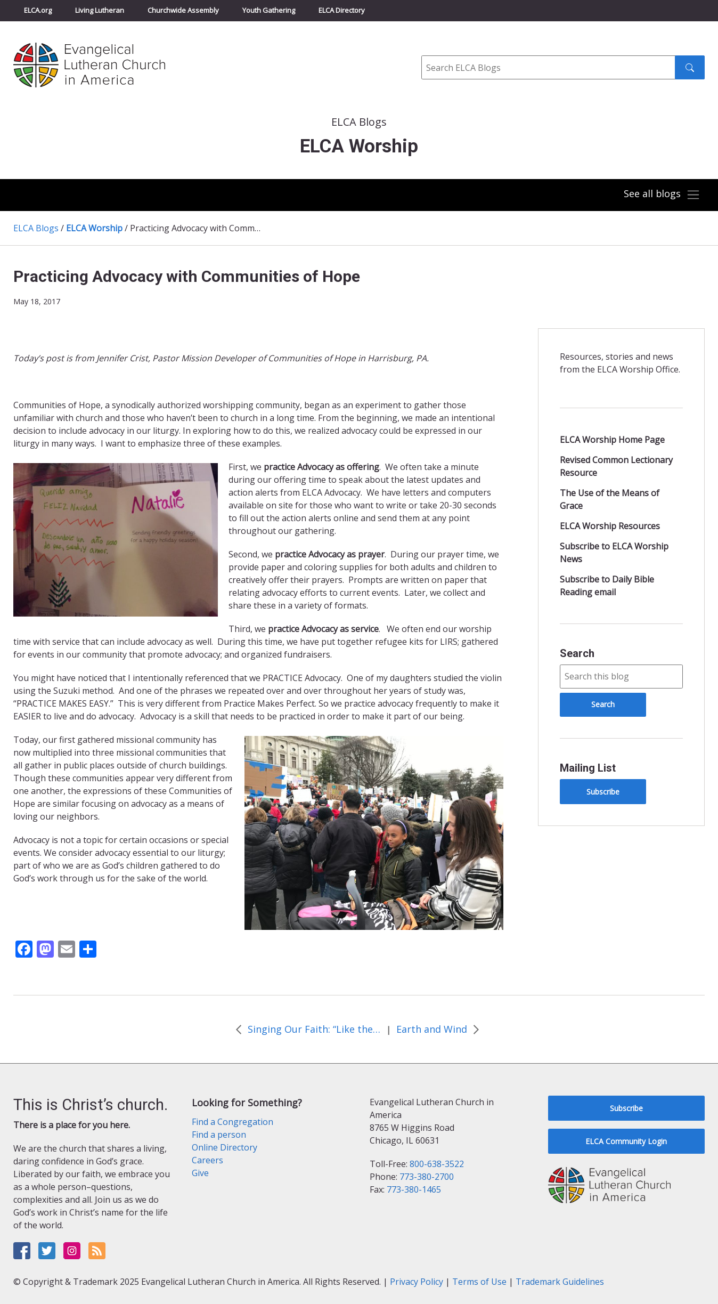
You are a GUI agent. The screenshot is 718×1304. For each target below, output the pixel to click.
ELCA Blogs (36, 228)
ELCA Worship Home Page (612, 440)
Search (577, 653)
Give (200, 1173)
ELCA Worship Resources (610, 526)
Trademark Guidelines (560, 1281)
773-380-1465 (414, 1189)
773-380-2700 (426, 1176)
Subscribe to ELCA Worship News (614, 552)
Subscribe (602, 792)
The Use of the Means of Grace (609, 499)
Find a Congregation (232, 1122)
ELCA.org (38, 10)
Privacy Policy (416, 1281)
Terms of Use (479, 1281)
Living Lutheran (99, 10)
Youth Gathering (268, 10)
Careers (207, 1160)
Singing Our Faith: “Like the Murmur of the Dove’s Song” (314, 1029)
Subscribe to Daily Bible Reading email (607, 585)
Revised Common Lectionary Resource (616, 466)
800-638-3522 (437, 1164)
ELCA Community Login (626, 1141)
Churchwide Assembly (183, 10)
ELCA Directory (342, 10)
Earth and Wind (431, 1029)
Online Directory (224, 1147)
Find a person (219, 1134)
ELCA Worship (94, 228)
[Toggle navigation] (661, 195)
